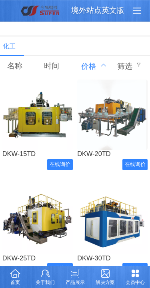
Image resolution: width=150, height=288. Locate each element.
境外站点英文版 (97, 10)
